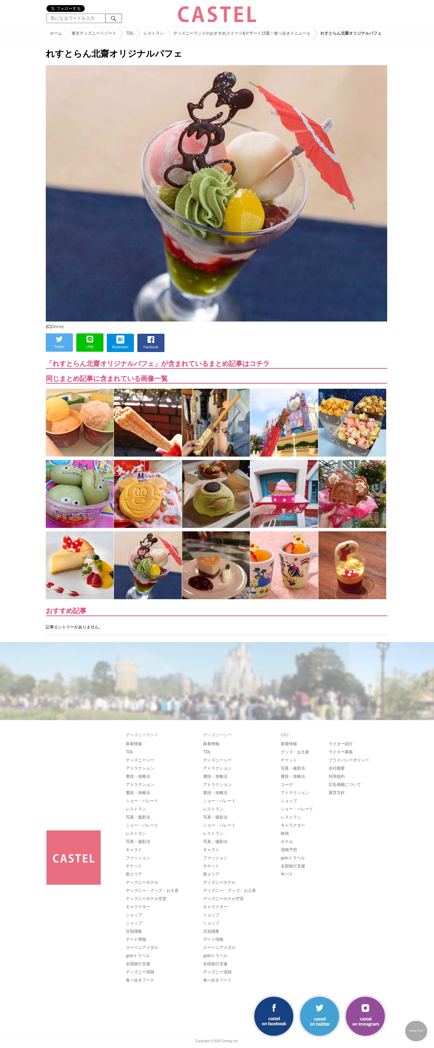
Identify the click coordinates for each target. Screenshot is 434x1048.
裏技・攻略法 (138, 776)
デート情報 (136, 939)
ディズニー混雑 (140, 972)
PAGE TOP (416, 1030)
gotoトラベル (138, 955)
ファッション (138, 858)
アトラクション (140, 768)
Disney (58, 326)
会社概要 (337, 768)
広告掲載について (345, 784)
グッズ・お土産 (295, 752)
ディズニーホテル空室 (146, 898)
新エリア (134, 874)
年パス (287, 874)
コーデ (287, 784)
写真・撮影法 (138, 817)
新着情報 (134, 743)
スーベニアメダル (142, 947)
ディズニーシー (140, 760)
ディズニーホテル (142, 882)
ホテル (287, 841)
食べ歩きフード (140, 980)
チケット (134, 866)
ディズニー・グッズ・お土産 (152, 890)
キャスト (134, 849)
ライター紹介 (341, 743)
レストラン (136, 809)
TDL (130, 752)
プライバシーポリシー (349, 760)
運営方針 (337, 792)
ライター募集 (341, 752)
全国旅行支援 (138, 963)
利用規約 (337, 776)
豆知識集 (134, 931)
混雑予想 (289, 849)
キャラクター (138, 906)
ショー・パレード (142, 800)
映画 (285, 833)
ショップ (134, 915)
